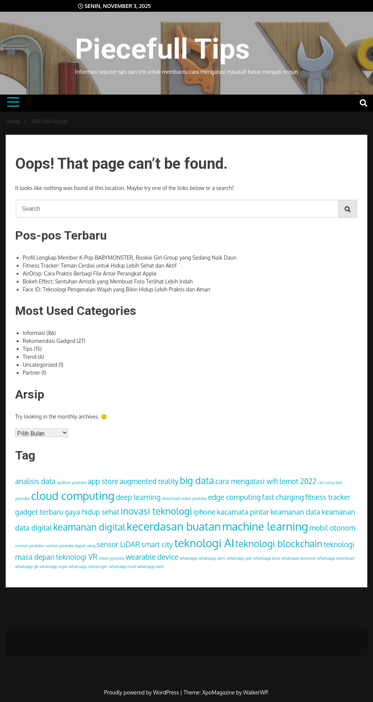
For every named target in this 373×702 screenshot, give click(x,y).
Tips (28, 349)
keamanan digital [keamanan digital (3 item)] (89, 527)
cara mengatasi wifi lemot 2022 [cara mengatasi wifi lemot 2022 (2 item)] (265, 481)
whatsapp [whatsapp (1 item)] (188, 558)
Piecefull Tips (162, 48)
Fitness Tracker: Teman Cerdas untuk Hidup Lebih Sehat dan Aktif (100, 265)
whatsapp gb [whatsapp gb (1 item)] (27, 566)
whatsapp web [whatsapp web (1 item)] (150, 566)
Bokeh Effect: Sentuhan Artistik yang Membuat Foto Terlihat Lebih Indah (108, 281)
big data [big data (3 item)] (197, 480)
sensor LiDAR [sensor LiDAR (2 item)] (118, 544)
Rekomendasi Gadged (49, 341)
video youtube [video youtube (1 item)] (111, 558)
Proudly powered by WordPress (142, 692)
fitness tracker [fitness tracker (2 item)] (328, 496)
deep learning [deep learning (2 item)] (138, 496)
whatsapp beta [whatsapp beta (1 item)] (266, 558)
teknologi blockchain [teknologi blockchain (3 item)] (278, 543)
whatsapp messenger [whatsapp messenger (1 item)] (88, 566)
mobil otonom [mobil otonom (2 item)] (332, 527)
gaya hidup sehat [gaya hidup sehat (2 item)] (92, 511)
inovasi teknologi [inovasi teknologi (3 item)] (156, 511)
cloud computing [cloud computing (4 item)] (72, 496)
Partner (31, 372)
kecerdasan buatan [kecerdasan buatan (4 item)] (174, 526)
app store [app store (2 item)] (103, 481)
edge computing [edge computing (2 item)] (234, 496)
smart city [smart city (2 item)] (157, 544)
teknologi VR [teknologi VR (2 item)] (77, 556)
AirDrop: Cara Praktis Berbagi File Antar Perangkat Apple (90, 273)
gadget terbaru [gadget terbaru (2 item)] (39, 511)
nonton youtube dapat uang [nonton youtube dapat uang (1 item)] (70, 545)
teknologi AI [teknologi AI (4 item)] (204, 543)
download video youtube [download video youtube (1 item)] (184, 498)
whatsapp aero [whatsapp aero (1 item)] (212, 558)
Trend (29, 356)
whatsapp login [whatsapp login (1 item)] (54, 566)
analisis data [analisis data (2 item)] (35, 481)
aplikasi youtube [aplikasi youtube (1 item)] (71, 482)
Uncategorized (40, 364)
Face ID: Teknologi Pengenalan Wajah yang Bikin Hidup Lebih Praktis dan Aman (116, 289)
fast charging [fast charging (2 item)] (283, 496)
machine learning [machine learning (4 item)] (265, 526)
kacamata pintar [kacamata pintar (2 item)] (243, 511)
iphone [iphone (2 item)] (204, 511)
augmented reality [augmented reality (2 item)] (149, 481)
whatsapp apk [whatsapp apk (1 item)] (239, 558)
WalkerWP (255, 692)
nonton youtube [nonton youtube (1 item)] (29, 545)
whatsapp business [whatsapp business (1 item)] (298, 558)
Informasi (34, 333)
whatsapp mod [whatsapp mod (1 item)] (122, 566)
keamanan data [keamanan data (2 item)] (295, 511)
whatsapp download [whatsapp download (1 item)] (335, 558)
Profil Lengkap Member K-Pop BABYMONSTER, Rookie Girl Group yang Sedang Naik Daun (129, 257)
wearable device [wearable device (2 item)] (152, 556)
